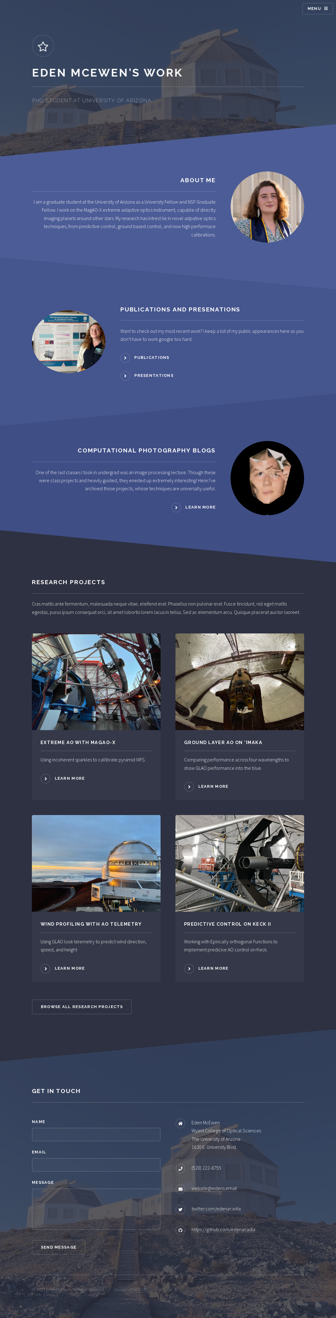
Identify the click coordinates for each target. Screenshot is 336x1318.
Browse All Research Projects (82, 1006)
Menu (314, 8)
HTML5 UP (137, 1289)
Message (43, 1182)
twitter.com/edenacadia (216, 1209)
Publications (151, 357)
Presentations (154, 375)
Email (39, 1152)
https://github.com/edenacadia (223, 1229)
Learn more (200, 507)
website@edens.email (214, 1188)
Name (38, 1121)
